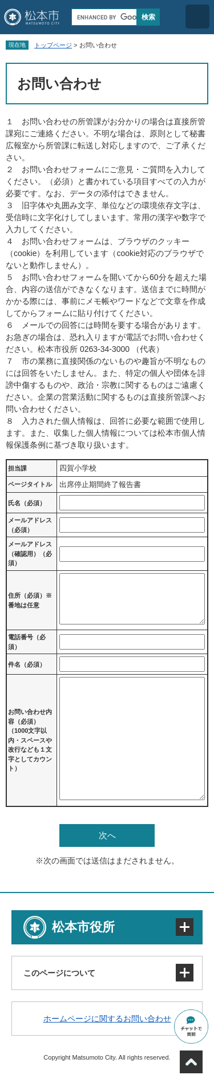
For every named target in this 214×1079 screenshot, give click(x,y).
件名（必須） (27, 664)
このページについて (59, 972)
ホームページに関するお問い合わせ (107, 1018)
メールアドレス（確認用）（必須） (30, 553)
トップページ (53, 45)
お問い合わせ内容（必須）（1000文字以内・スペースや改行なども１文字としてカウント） (30, 740)
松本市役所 (83, 927)
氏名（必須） (27, 503)
